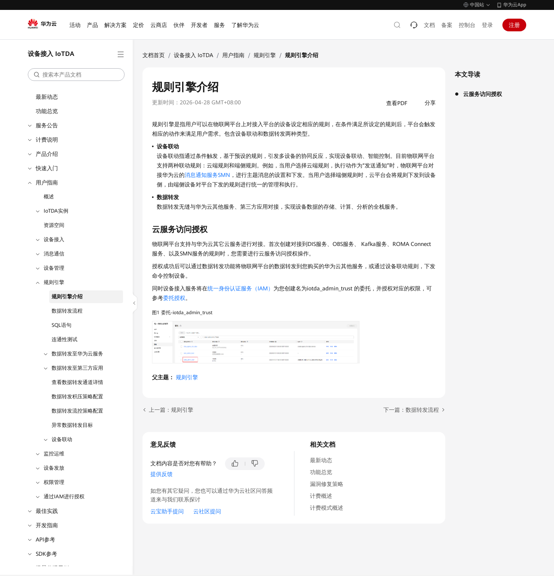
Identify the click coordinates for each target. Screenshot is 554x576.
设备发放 (54, 468)
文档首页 (153, 55)
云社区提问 (207, 511)
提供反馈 (161, 474)
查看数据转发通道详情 (77, 382)
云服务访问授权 (482, 94)
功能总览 (47, 111)
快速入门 (47, 168)
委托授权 (174, 298)
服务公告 (47, 125)
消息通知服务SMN (207, 175)
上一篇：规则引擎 (171, 410)
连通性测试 (64, 339)
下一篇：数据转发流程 (411, 410)
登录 (487, 25)
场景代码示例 (52, 568)
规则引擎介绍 (67, 297)
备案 (446, 25)
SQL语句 (61, 325)
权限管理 (54, 482)
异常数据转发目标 (72, 425)
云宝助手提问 (167, 511)
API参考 (45, 539)
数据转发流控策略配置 (77, 411)
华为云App (514, 5)
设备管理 (54, 268)
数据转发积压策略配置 (77, 396)
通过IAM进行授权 (64, 496)
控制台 (467, 25)
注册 (514, 25)
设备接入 (54, 239)
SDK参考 (46, 554)
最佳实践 (47, 511)
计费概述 (321, 496)
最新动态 (47, 97)
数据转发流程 (67, 311)
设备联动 (62, 439)
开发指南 (47, 525)
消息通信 (54, 254)
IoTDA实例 (56, 211)
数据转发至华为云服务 (77, 354)
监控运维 (54, 454)
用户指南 (47, 182)
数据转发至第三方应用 (77, 368)
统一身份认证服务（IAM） (240, 288)
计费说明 (47, 139)
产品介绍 (47, 154)
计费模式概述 (326, 508)
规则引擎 (54, 282)
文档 (429, 25)
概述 (49, 197)
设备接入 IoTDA (193, 55)
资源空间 (54, 225)
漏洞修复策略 (326, 484)
